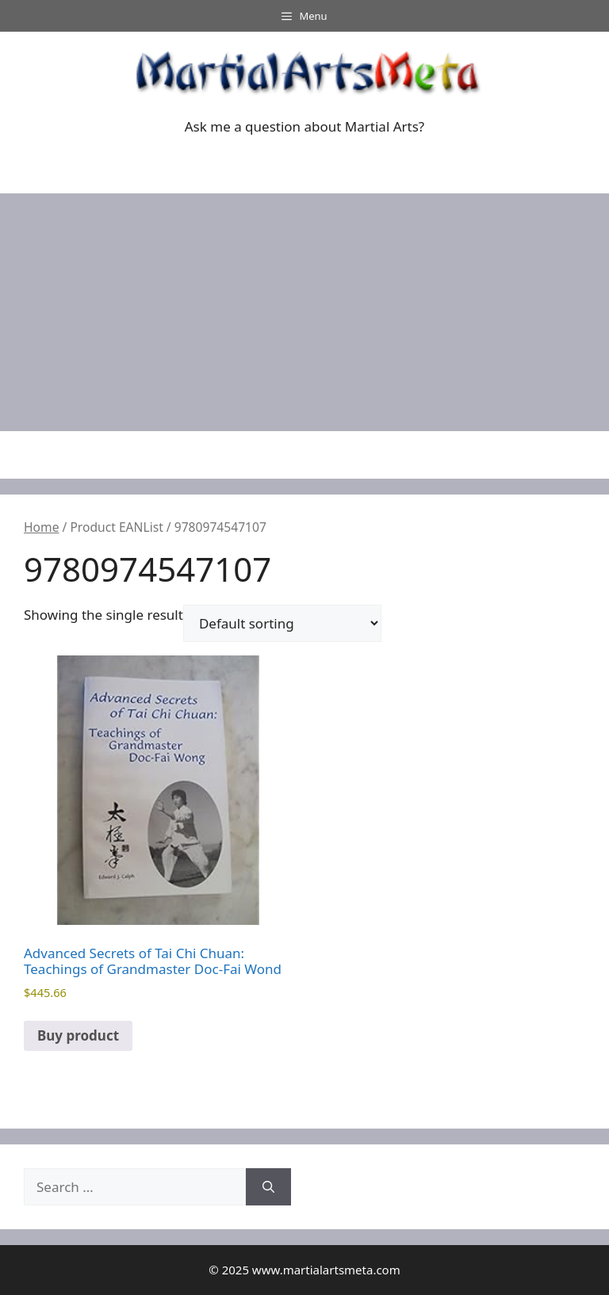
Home (41, 527)
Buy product (78, 1035)
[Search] (268, 1187)
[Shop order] (282, 623)
